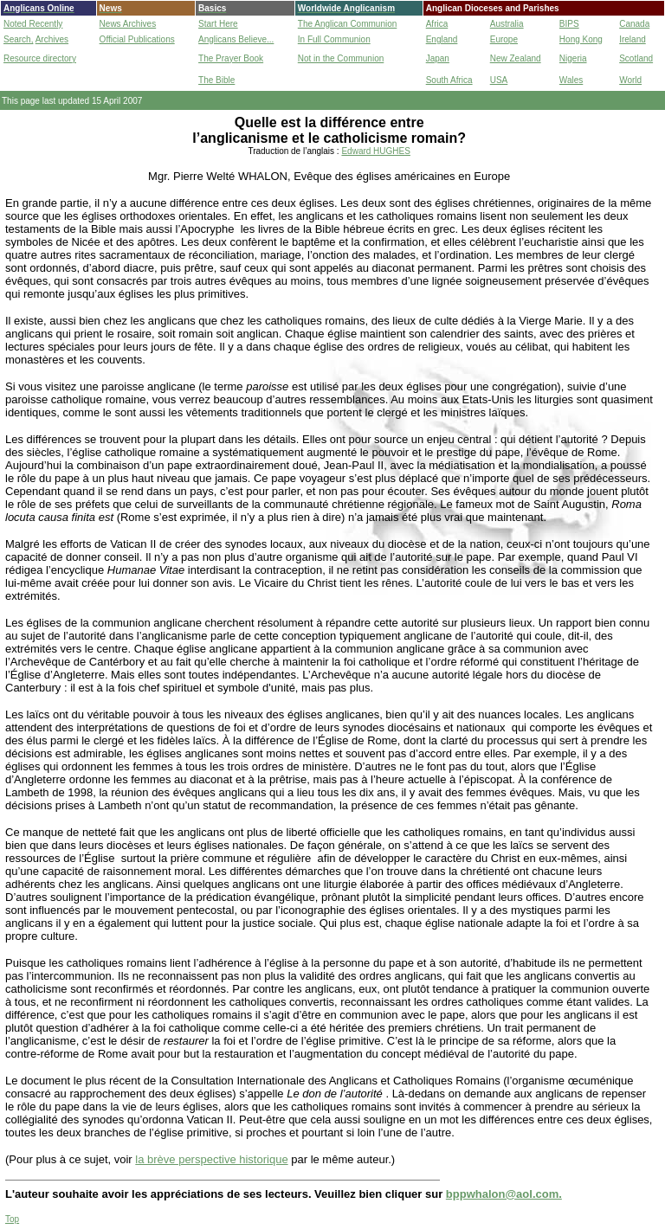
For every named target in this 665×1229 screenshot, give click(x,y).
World (630, 80)
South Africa (449, 80)
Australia (507, 24)
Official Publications (137, 39)
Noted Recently (32, 24)
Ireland (632, 39)
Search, (18, 39)
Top (12, 1219)
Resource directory (39, 58)
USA (499, 80)
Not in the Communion (341, 58)
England (442, 39)
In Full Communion (334, 39)
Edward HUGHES (375, 151)
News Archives (128, 24)
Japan (437, 58)
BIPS (569, 24)
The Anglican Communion (347, 24)
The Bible (216, 80)
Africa (437, 24)
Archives (52, 39)
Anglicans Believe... (236, 39)
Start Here (218, 24)
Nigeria (573, 58)
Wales (571, 80)
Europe (504, 39)
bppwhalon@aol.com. (504, 1193)
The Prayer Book (230, 58)
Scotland (636, 58)
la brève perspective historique (211, 1159)
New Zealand (515, 58)
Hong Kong (581, 39)
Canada (634, 24)
